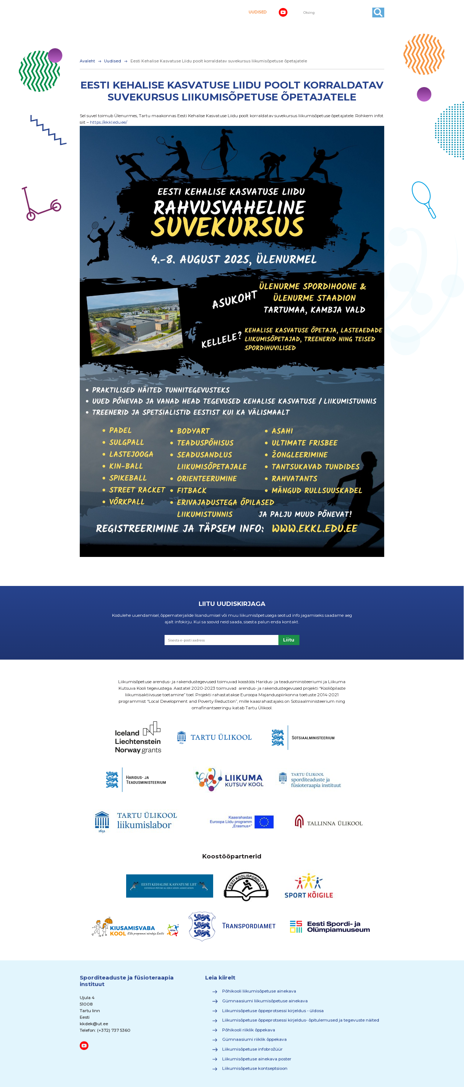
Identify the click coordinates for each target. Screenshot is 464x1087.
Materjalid (235, 35)
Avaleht (91, 25)
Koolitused (201, 35)
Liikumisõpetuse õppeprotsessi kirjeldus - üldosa (273, 1013)
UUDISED (258, 12)
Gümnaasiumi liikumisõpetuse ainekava (265, 1003)
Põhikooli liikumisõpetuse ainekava (259, 994)
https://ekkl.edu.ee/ (108, 122)
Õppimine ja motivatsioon (308, 25)
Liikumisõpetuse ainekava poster (256, 1062)
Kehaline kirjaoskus (159, 25)
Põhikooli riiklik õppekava (248, 1032)
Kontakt (265, 35)
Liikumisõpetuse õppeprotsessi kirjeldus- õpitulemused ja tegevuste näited (300, 1023)
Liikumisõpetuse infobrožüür (252, 1052)
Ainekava (118, 25)
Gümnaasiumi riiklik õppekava (254, 1042)
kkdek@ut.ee (94, 1026)
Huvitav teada (364, 25)
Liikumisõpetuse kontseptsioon (254, 1071)
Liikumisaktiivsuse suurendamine (231, 25)
